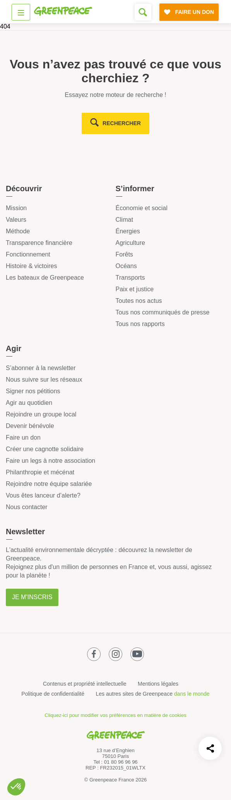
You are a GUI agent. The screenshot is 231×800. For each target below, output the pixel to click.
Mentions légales (158, 684)
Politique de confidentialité (52, 694)
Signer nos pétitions (33, 391)
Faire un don (23, 437)
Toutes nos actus (139, 300)
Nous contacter (27, 507)
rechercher (122, 123)
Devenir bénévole (30, 426)
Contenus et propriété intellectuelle (85, 684)
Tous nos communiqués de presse (163, 312)
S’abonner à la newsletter (41, 368)
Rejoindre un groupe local (41, 414)
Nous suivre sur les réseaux (44, 379)
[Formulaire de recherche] (143, 12)
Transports (130, 277)
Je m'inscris (32, 597)
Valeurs (16, 219)
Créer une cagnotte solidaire (45, 449)
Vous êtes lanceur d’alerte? (43, 495)
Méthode (18, 231)
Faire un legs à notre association (50, 460)
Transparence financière (39, 242)
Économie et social (142, 208)
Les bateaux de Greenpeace (45, 277)
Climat (124, 219)
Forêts (124, 254)
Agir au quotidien (29, 402)
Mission (16, 208)
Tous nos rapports (140, 324)
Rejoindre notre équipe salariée (49, 484)
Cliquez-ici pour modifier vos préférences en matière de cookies (115, 715)
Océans (126, 266)
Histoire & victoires (31, 266)
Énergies (128, 231)
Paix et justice (135, 289)
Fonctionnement (28, 254)
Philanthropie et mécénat (40, 472)
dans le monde (192, 694)
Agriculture (130, 242)
